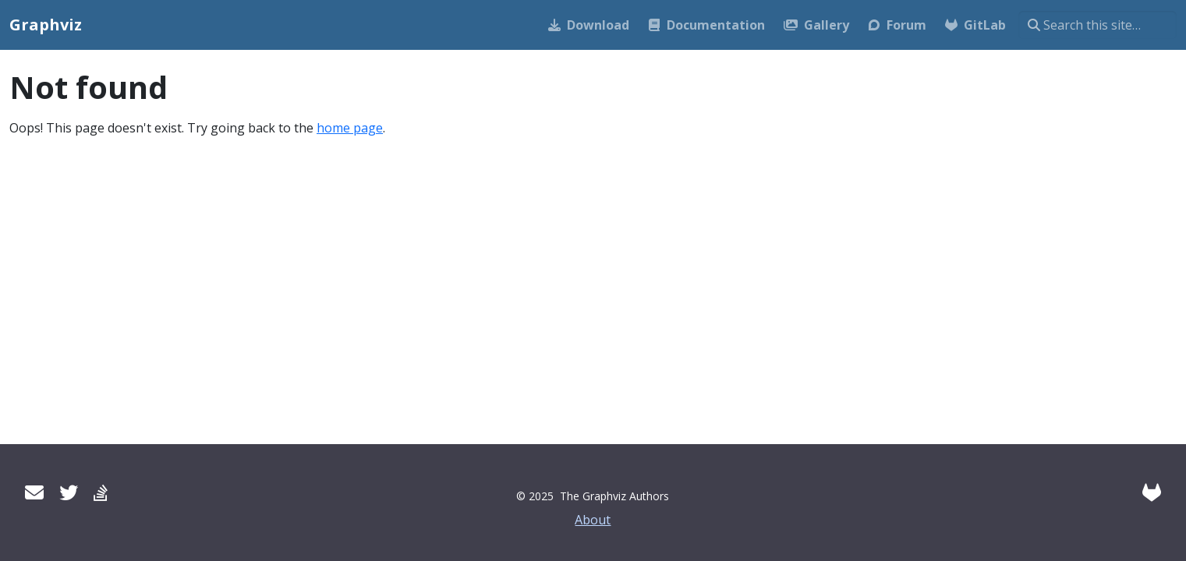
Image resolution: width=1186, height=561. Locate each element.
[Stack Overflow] (101, 492)
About (593, 519)
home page (350, 127)
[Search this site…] (1097, 25)
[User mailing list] (34, 492)
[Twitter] (68, 492)
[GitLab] (1151, 492)
